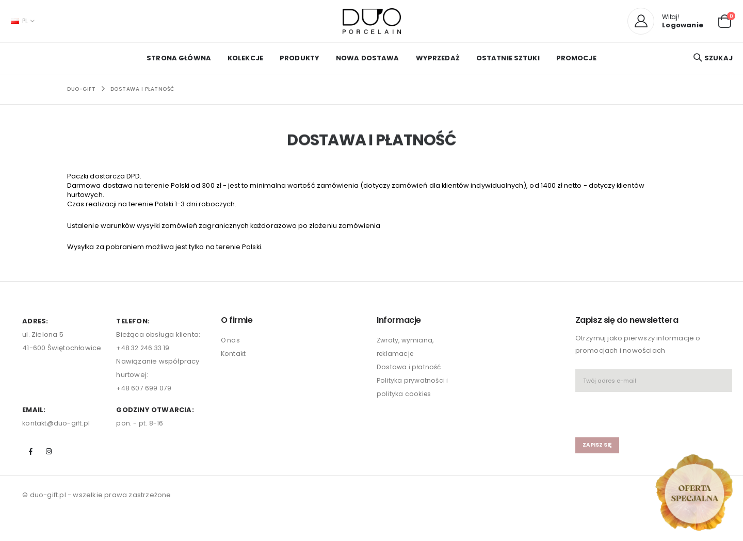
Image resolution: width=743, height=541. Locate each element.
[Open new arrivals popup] (694, 492)
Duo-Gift (81, 89)
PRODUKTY (299, 58)
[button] (725, 20)
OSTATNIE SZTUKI (508, 58)
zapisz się (598, 450)
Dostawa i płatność (142, 89)
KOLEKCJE (245, 58)
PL (19, 21)
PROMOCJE (576, 58)
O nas (231, 345)
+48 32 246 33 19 (144, 352)
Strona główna (179, 58)
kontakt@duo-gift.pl (56, 428)
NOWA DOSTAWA (367, 58)
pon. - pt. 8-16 (139, 428)
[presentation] (635, 414)
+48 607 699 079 (144, 393)
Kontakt (234, 358)
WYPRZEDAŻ (438, 58)
